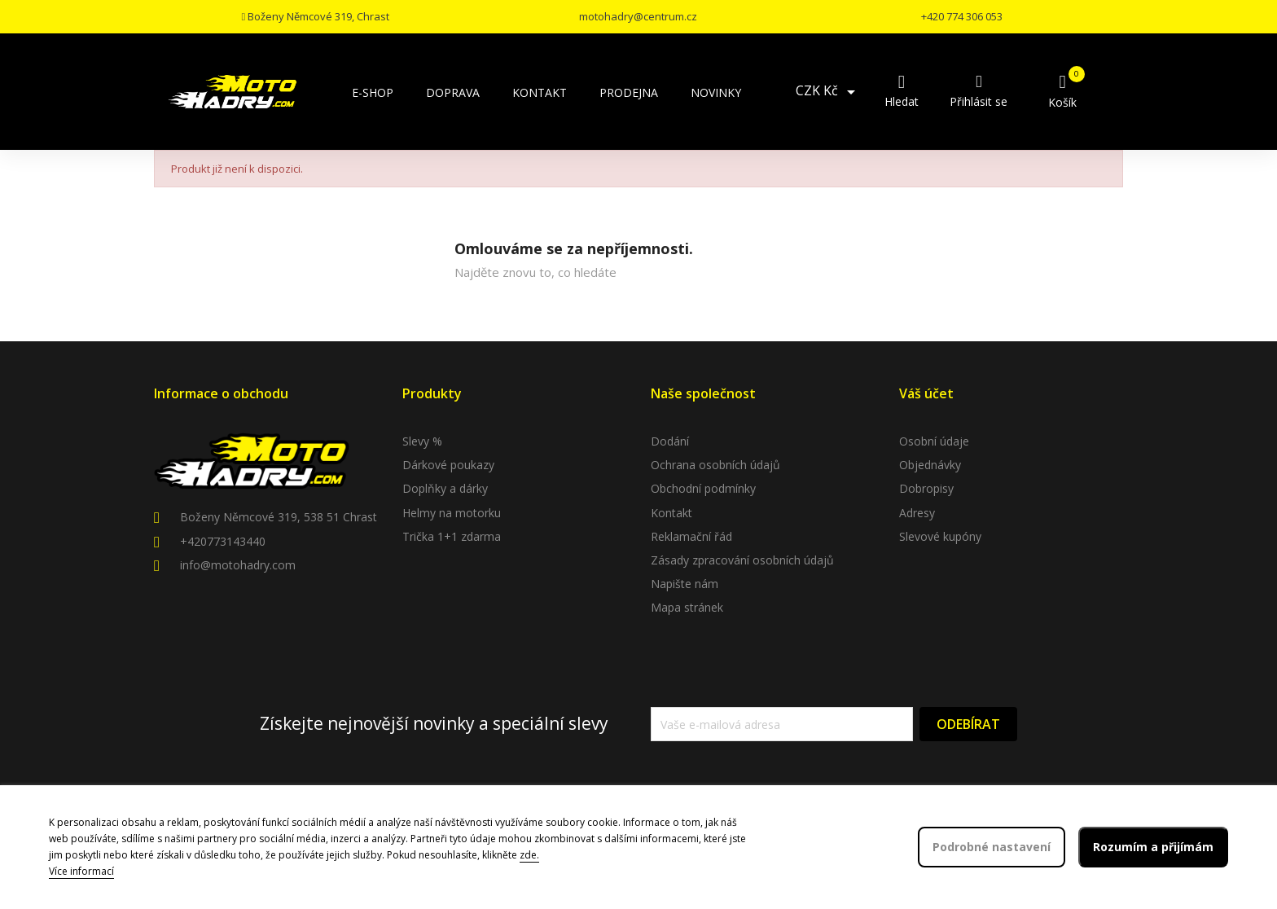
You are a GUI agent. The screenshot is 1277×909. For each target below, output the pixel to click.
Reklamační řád (691, 536)
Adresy (917, 512)
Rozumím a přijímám (1153, 846)
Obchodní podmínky (703, 488)
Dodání (670, 441)
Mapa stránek (687, 607)
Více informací (81, 871)
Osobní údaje (934, 441)
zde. (529, 855)
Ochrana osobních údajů (715, 464)
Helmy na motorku (451, 512)
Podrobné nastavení (992, 846)
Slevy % (422, 441)
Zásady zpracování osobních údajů (742, 560)
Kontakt (671, 512)
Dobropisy (926, 488)
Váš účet (926, 393)
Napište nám (684, 583)
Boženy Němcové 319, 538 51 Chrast (278, 517)
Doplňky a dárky (445, 488)
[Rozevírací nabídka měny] (828, 92)
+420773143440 (222, 541)
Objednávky (930, 464)
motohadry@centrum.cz (638, 16)
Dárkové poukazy (448, 464)
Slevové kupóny (940, 536)
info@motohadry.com (238, 565)
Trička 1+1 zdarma (451, 536)
